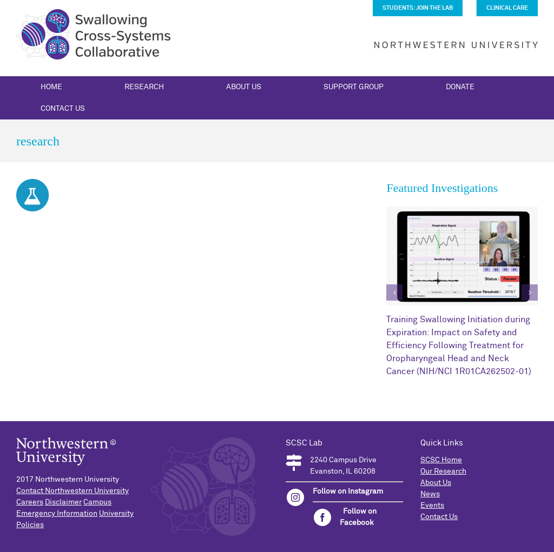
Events (432, 505)
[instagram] (295, 497)
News (430, 494)
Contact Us (439, 517)
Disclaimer (63, 502)
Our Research (443, 471)
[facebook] (322, 517)
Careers (29, 502)
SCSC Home (441, 460)
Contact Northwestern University (72, 491)
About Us (435, 483)
